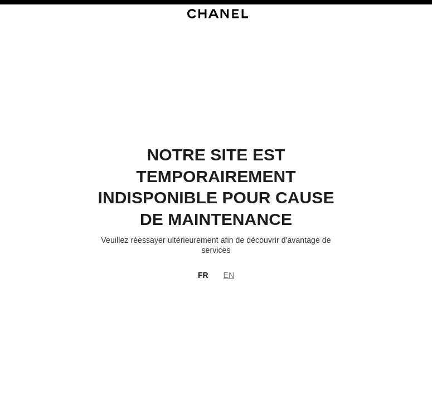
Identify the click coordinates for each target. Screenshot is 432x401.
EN (229, 275)
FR (203, 275)
